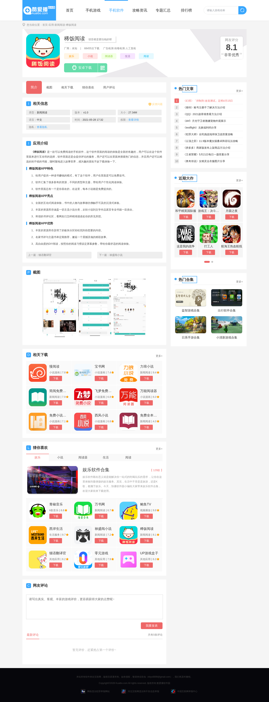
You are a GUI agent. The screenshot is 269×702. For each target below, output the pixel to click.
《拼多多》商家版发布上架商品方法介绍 (206, 147)
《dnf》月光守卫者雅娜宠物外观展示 (204, 120)
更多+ (159, 355)
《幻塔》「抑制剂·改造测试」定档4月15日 (208, 100)
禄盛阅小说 (116, 254)
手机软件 (116, 10)
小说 (90, 56)
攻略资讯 (139, 10)
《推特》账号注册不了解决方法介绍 (204, 107)
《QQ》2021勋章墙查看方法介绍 (202, 114)
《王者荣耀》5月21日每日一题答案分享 (206, 154)
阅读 (146, 56)
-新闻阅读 (59, 24)
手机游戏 (93, 10)
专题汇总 (163, 10)
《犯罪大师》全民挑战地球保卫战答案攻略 (208, 134)
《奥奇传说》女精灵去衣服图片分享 (204, 161)
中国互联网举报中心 (184, 691)
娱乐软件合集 (96, 469)
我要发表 (152, 625)
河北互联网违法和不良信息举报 (140, 691)
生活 (127, 56)
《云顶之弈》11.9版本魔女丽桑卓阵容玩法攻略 (210, 141)
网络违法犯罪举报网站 (95, 691)
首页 (69, 10)
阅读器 (109, 56)
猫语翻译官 (45, 254)
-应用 (51, 24)
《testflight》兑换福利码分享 (200, 127)
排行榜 (186, 10)
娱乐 (71, 56)
